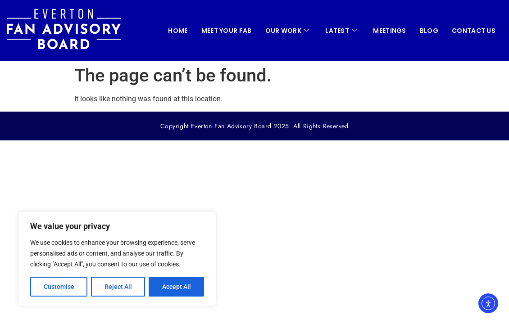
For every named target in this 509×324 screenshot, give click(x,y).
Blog (429, 30)
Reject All (118, 286)
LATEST (341, 30)
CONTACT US (473, 30)
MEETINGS (389, 30)
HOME (177, 30)
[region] (117, 259)
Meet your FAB (226, 30)
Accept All (176, 286)
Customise (59, 286)
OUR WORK (287, 30)
